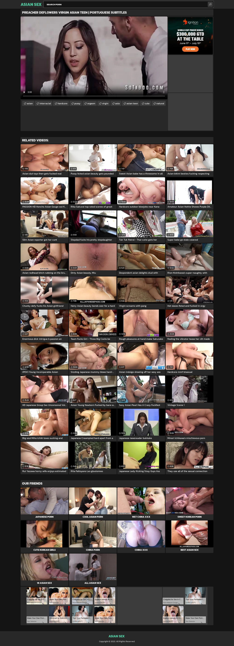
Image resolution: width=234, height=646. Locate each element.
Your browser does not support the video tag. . (94, 57)
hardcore (62, 103)
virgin (105, 103)
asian (30, 103)
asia (117, 103)
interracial (45, 103)
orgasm (91, 103)
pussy (77, 103)
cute (147, 103)
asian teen (132, 103)
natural (160, 103)
